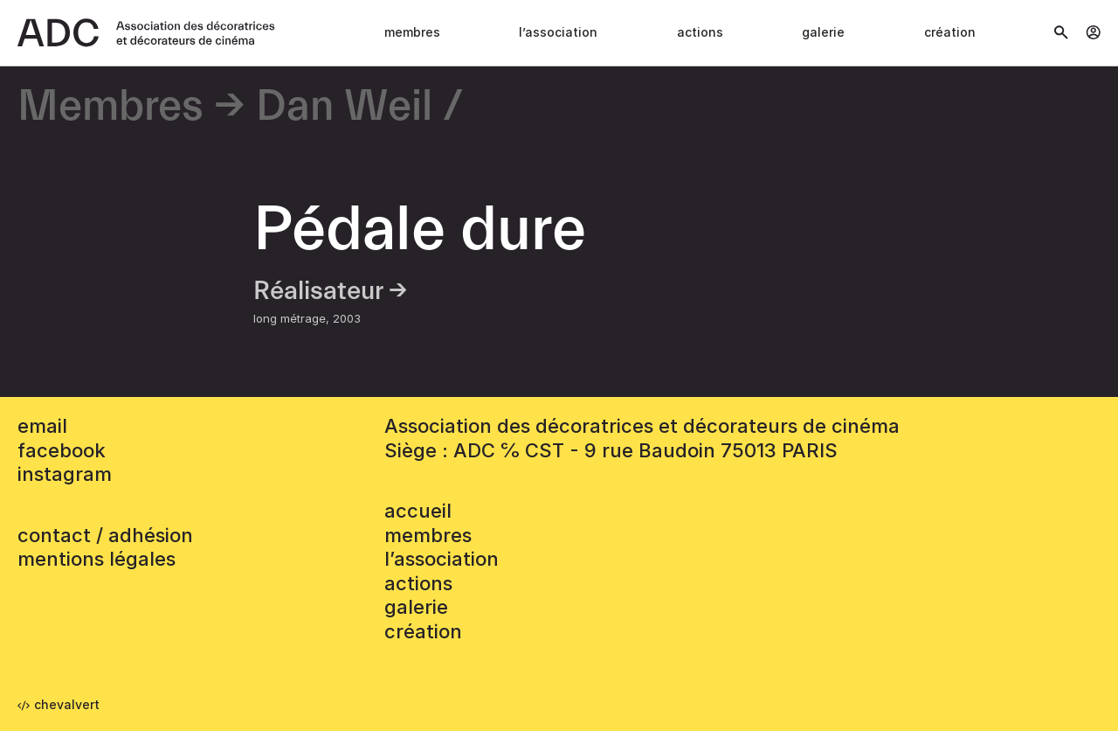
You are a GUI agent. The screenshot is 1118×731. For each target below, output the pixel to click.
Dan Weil (344, 107)
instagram (64, 474)
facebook (61, 450)
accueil (418, 510)
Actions (700, 31)
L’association (558, 31)
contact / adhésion (105, 535)
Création (950, 31)
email (42, 425)
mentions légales (96, 558)
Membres (412, 31)
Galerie (823, 31)
